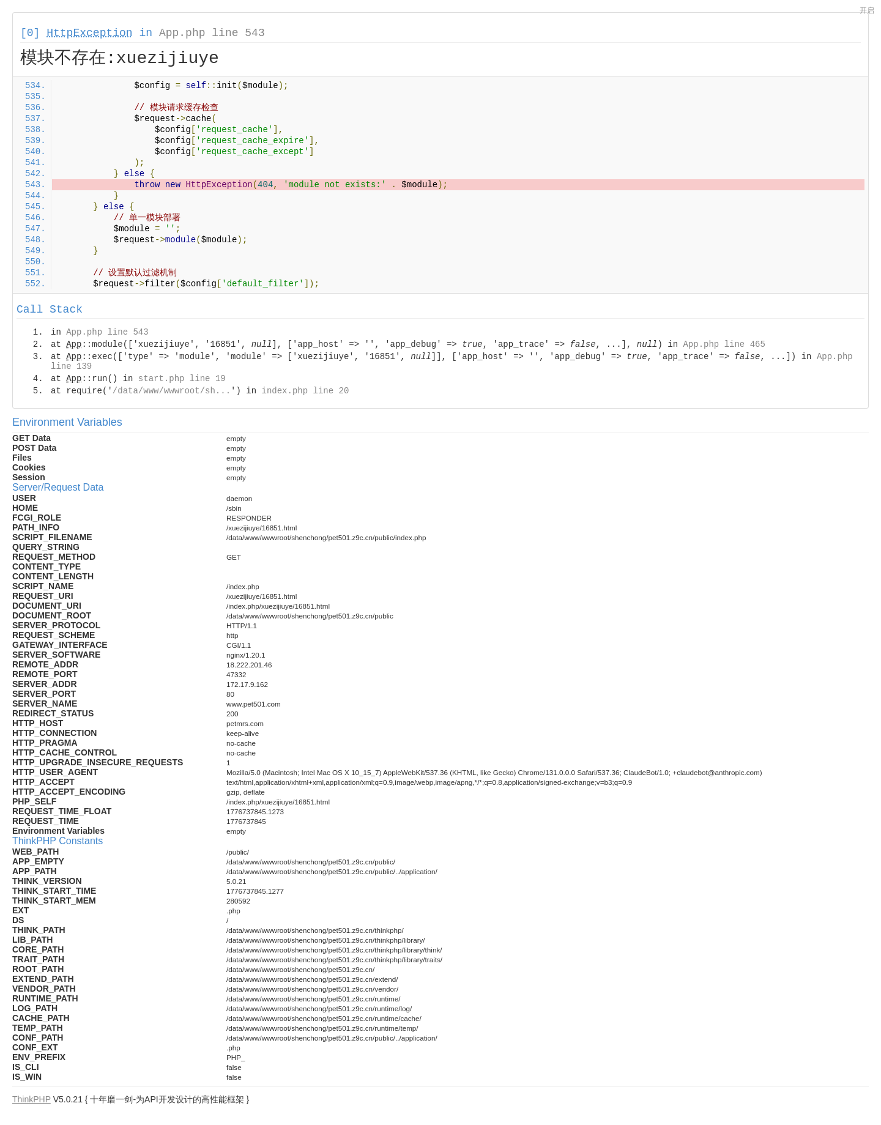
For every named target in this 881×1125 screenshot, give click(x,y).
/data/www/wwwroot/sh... (172, 391)
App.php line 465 (724, 344)
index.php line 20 (305, 391)
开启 (867, 10)
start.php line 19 (182, 379)
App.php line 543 (212, 33)
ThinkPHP (31, 1099)
